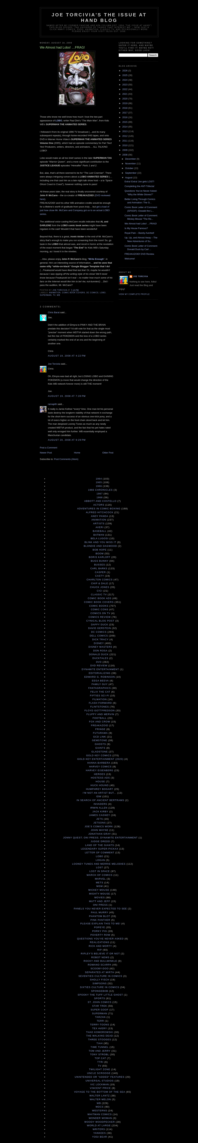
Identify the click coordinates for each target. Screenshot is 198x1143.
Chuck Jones (99, 587)
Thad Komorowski (99, 1032)
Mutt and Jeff (99, 901)
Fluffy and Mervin (100, 714)
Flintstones (99, 706)
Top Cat (100, 1058)
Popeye (99, 927)
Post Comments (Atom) (66, 459)
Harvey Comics (100, 766)
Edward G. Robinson (99, 677)
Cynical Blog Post (100, 620)
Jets (99, 819)
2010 (125, 145)
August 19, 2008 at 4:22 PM (67, 355)
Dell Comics (99, 635)
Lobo (103, 293)
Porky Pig (99, 931)
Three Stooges (99, 1039)
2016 (125, 117)
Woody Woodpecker (99, 1122)
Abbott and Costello (100, 501)
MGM (99, 886)
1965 (99, 482)
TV (54, 295)
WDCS (100, 1106)
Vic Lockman (99, 1084)
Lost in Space (99, 871)
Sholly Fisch (99, 979)
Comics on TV (100, 613)
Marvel (100, 878)
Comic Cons (100, 609)
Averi (100, 527)
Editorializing (99, 673)
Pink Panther (100, 920)
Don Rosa (100, 650)
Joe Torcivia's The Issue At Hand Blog (99, 17)
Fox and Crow (99, 721)
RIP (99, 949)
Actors (98, 504)
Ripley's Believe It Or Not (100, 953)
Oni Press (100, 905)
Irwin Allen (98, 807)
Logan (100, 860)
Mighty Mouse (99, 893)
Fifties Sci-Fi (99, 695)
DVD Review (98, 665)
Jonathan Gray (99, 833)
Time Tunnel (100, 1047)
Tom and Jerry (99, 1051)
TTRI (100, 1062)
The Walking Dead (99, 1035)
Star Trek (99, 1006)
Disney (99, 643)
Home (77, 452)
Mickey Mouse (98, 890)
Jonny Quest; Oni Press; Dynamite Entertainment (100, 837)
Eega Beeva (100, 680)
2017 (125, 112)
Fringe (100, 729)
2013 (125, 131)
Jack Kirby (100, 811)
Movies (99, 897)
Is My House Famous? (136, 228)
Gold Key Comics (98, 755)
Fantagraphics (99, 688)
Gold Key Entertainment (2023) (100, 759)
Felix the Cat (100, 691)
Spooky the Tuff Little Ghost (100, 994)
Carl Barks (98, 568)
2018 (125, 108)
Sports (99, 998)
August (129, 177)
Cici (99, 590)
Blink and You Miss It (100, 542)
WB (58, 295)
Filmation (99, 699)
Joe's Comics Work (99, 826)
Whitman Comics (99, 1114)
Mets (99, 882)
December (131, 159)
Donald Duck (99, 654)
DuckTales (100, 658)
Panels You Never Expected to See (100, 908)
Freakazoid (99, 725)
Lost (99, 867)
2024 (125, 80)
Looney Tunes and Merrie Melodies (99, 864)
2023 (125, 84)
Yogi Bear (99, 1136)
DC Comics (92, 293)
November (131, 163)
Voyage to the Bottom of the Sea (99, 1091)
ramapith (52, 404)
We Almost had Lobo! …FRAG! (140, 223)
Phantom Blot (99, 916)
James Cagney (99, 815)
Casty (99, 575)
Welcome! (129, 258)
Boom (100, 553)
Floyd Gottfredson (99, 710)
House (100, 781)
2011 (125, 140)
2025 (125, 75)
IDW (99, 796)
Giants (100, 748)
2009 (125, 150)
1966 (99, 486)
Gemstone (99, 740)
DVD (99, 662)
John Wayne (99, 830)
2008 (125, 154)
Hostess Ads (100, 777)
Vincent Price (100, 1088)
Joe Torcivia (54, 363)
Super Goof (100, 1009)
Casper (100, 572)
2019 (125, 103)
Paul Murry (99, 912)
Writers (99, 1129)
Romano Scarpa (100, 964)
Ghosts (100, 744)
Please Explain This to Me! (100, 923)
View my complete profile (134, 294)
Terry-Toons (99, 1024)
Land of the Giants (99, 845)
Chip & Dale (99, 583)
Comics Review (99, 617)
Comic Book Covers (73, 293)
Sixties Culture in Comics (99, 987)
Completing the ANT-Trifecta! (139, 186)
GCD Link (99, 736)
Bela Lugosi (100, 538)
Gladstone (99, 751)
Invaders (100, 804)
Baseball (100, 531)
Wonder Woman (100, 1118)
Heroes (99, 774)
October (129, 168)
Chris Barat (54, 312)
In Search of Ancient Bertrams (100, 800)
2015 (125, 122)
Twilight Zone (99, 1069)
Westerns (99, 1110)
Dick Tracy (100, 639)
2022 (125, 89)
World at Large (99, 1125)
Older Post (107, 452)
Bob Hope (100, 549)
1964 (99, 478)
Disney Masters (100, 646)
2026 (125, 70)
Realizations (99, 942)
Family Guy (99, 684)
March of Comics (99, 875)
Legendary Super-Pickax (99, 848)
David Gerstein (99, 628)
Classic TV (99, 594)
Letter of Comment (99, 852)
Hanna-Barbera (98, 762)
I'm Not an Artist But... (100, 792)
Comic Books (98, 605)
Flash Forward (100, 703)
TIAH (99, 1043)
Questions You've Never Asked (100, 938)
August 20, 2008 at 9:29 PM (67, 440)
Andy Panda (99, 516)
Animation (55, 293)
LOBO (58, 120)
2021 (125, 94)
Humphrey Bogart (99, 789)
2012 (125, 136)
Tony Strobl (99, 1054)
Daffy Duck (99, 624)
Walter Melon (100, 1099)
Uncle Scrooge (99, 1073)
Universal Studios (100, 1080)
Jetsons (99, 822)
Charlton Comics (100, 579)
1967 (99, 493)
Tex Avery (99, 1028)
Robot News (100, 957)
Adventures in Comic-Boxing (99, 508)
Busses (99, 564)
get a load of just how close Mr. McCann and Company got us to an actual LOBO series (75, 210)
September (131, 173)
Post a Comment (48, 447)
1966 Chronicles (100, 490)
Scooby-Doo (100, 968)
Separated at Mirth (99, 972)
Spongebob (99, 991)
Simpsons (100, 983)
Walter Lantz (99, 1095)
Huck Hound (100, 785)
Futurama (100, 733)
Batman (98, 534)
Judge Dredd (100, 841)
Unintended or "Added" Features (100, 1077)
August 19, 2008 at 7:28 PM (67, 396)
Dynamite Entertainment (100, 669)
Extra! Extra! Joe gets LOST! (139, 181)
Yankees (99, 1133)
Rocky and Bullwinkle (100, 961)
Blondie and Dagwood (100, 546)
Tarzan (100, 1017)
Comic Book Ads (99, 598)
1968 (99, 497)
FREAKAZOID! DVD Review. (139, 254)
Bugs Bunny (100, 561)
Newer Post (46, 452)
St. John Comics (100, 1002)
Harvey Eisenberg (99, 770)
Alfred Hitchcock (99, 512)
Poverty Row (100, 935)
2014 (125, 126)
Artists (99, 523)
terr (100, 1020)
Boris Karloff (99, 557)
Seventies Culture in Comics (100, 976)
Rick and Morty (100, 946)
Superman (46, 295)
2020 (125, 98)
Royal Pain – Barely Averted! (139, 233)
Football (100, 718)
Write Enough (96, 259)
